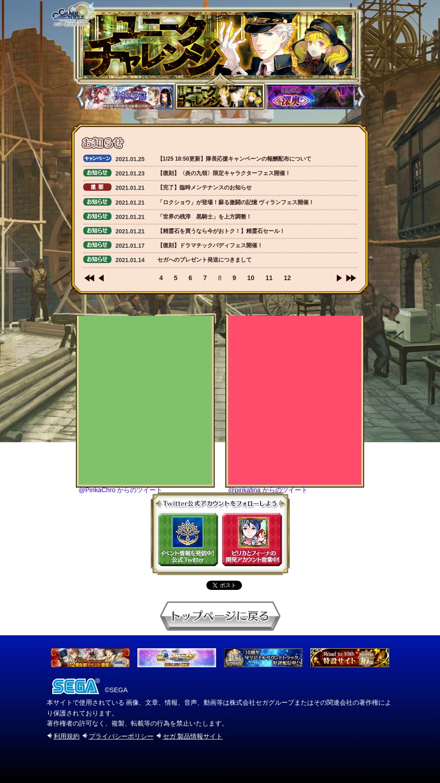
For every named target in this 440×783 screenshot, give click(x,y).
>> (351, 278)
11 (269, 278)
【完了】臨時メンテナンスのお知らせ (204, 187)
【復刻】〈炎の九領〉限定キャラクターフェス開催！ (224, 173)
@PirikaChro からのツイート (120, 490)
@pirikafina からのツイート (268, 490)
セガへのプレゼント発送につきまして (204, 260)
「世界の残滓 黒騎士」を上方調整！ (204, 216)
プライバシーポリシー (121, 736)
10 (250, 278)
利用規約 (67, 736)
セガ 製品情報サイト (193, 736)
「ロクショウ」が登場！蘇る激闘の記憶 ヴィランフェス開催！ (235, 202)
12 (287, 278)
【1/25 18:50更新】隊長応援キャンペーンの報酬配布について (234, 159)
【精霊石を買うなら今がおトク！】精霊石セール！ (221, 231)
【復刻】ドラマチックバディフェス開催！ (210, 245)
